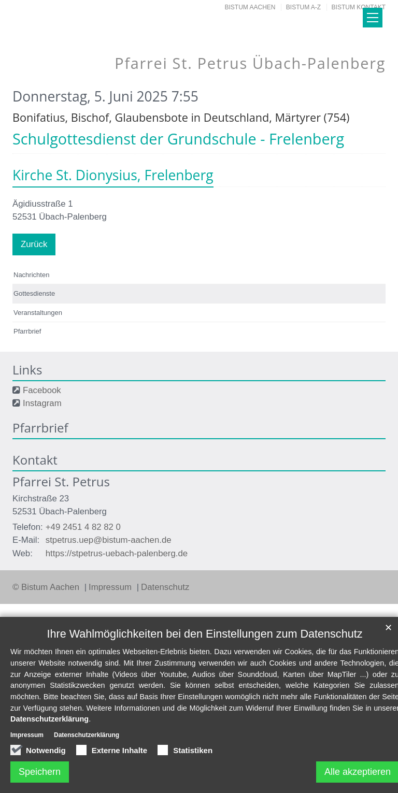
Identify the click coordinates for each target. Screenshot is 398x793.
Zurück (34, 244)
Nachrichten (31, 275)
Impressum (111, 587)
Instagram (42, 403)
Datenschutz (165, 587)
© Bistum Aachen (47, 587)
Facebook (42, 390)
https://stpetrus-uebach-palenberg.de (117, 553)
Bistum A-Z (303, 7)
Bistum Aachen (250, 7)
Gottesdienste (34, 293)
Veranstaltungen (37, 312)
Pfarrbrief (27, 331)
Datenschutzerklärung (49, 719)
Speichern (40, 772)
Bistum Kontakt (359, 7)
